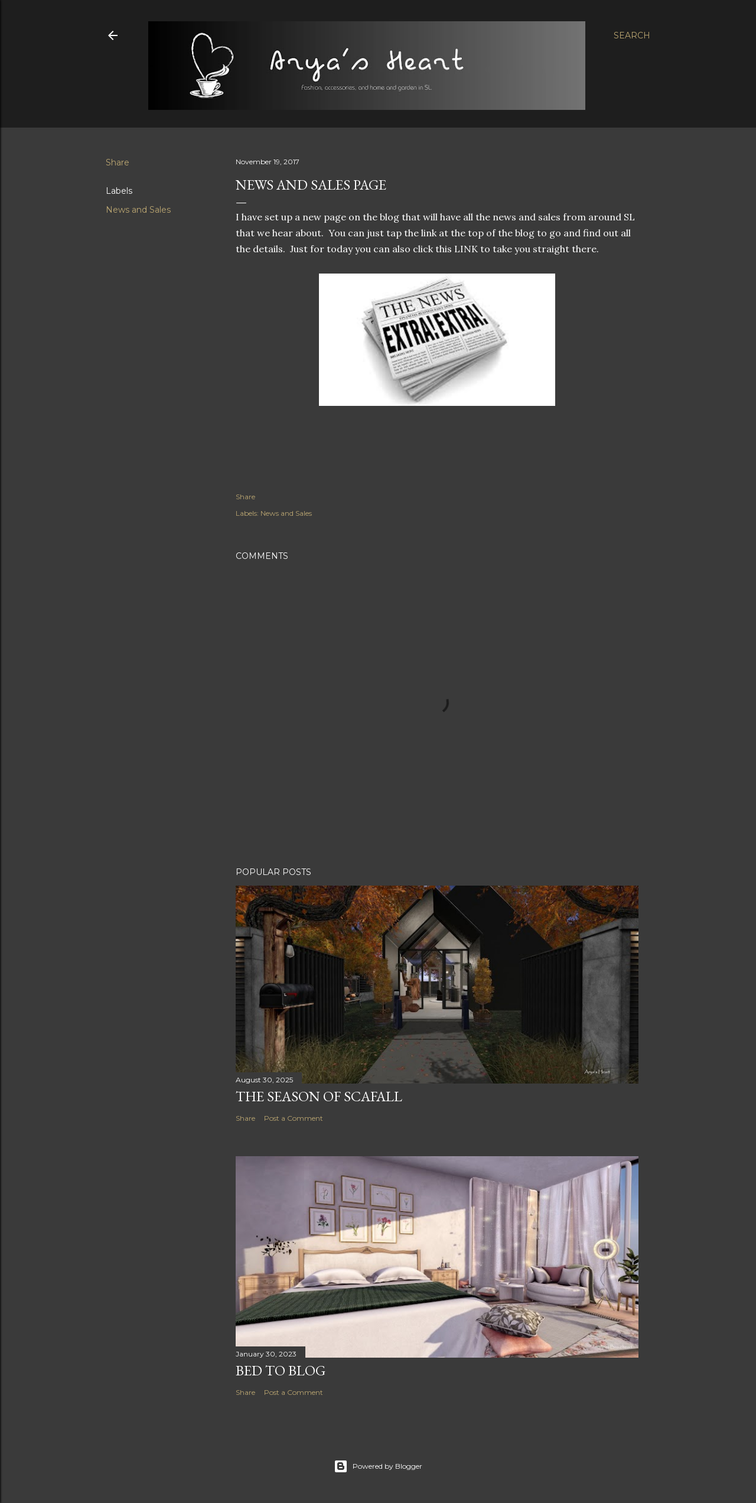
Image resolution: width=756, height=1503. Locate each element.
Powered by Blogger (378, 1466)
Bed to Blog (280, 1370)
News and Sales (138, 209)
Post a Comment (293, 1118)
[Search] (632, 35)
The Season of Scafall (319, 1096)
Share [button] (117, 162)
